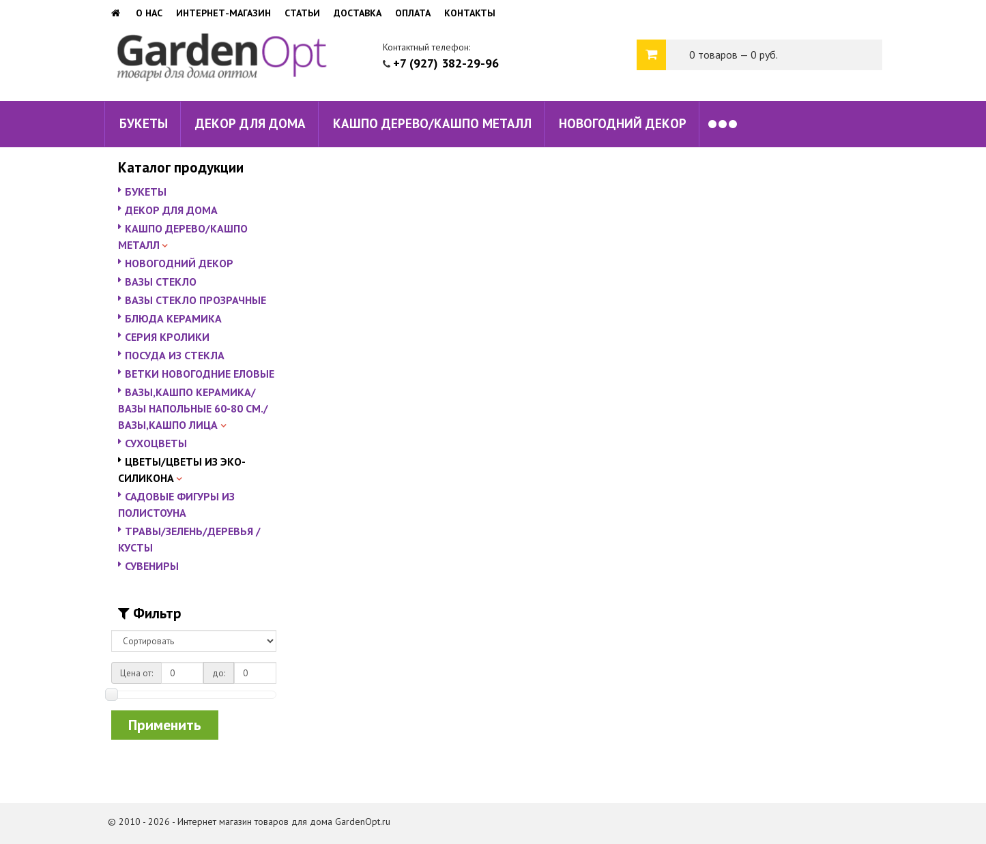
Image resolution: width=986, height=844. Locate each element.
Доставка (357, 13)
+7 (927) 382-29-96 (446, 63)
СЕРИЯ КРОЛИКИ (167, 337)
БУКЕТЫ (143, 123)
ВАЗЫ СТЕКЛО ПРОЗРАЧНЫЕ (195, 300)
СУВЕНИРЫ (152, 566)
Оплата (413, 13)
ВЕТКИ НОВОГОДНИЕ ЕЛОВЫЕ (199, 373)
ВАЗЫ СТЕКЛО (161, 281)
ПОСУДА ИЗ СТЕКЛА (174, 355)
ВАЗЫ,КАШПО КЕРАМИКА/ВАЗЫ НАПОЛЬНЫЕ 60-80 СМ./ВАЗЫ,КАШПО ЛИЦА (193, 408)
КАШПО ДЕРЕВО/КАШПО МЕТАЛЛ (432, 123)
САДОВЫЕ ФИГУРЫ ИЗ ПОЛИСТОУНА (176, 504)
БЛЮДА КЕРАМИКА (173, 318)
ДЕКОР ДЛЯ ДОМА (250, 123)
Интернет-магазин (223, 13)
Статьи (302, 13)
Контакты (469, 13)
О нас (149, 13)
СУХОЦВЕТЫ (156, 443)
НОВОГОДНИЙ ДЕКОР (622, 123)
